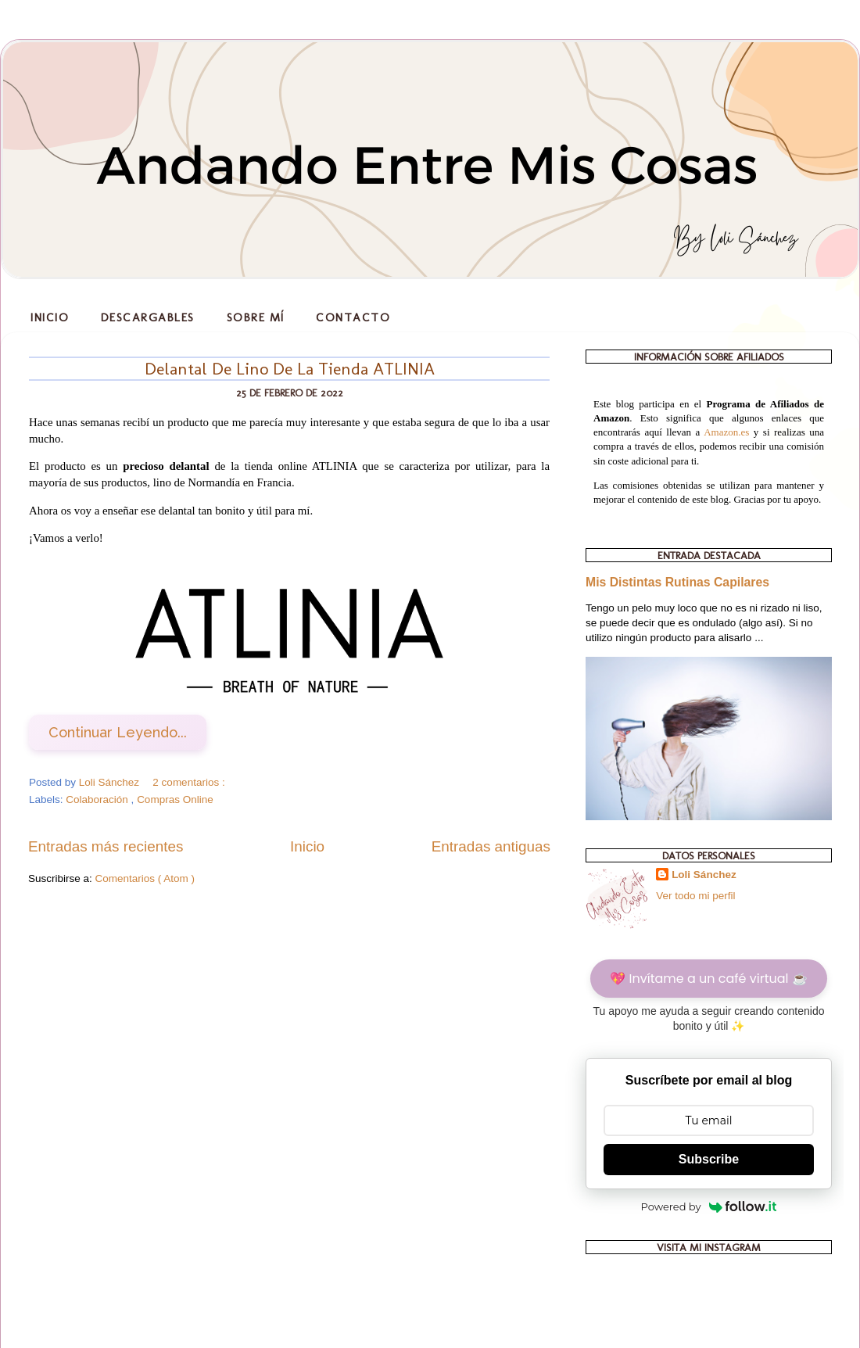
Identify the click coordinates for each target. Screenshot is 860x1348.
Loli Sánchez (704, 874)
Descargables (148, 317)
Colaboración (98, 799)
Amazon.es (726, 432)
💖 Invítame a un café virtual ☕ (708, 979)
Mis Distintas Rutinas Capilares (677, 582)
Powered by (709, 1206)
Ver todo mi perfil (695, 896)
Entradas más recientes (105, 846)
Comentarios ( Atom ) (145, 878)
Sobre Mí (256, 317)
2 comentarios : (190, 782)
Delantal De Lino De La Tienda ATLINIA (290, 368)
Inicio (49, 317)
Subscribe (709, 1159)
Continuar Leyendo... (117, 732)
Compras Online (175, 799)
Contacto (353, 317)
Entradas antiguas (491, 846)
